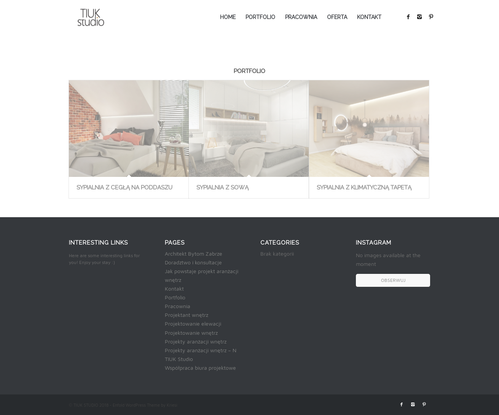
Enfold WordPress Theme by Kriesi (145, 404)
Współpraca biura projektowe (200, 367)
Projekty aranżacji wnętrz (195, 341)
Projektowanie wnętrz (191, 332)
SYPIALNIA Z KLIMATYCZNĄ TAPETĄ (364, 187)
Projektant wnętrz (186, 315)
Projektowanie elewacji (193, 323)
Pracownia (177, 306)
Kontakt (174, 288)
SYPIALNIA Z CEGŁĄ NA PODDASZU (124, 187)
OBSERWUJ (393, 280)
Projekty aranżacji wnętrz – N (200, 350)
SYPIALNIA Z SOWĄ (222, 187)
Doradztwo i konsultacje (193, 262)
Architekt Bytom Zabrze (193, 253)
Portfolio (175, 297)
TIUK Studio (179, 359)
